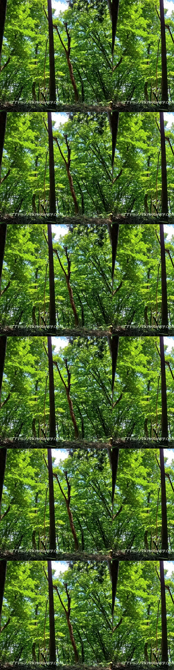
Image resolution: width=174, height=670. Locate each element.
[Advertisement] (87, 63)
